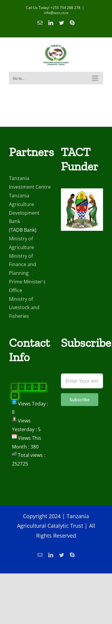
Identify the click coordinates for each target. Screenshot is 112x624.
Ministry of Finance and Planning (22, 265)
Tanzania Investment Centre (30, 182)
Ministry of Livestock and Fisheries (24, 308)
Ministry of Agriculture (21, 243)
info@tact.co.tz (56, 12)
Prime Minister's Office (27, 286)
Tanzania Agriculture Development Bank (24, 208)
